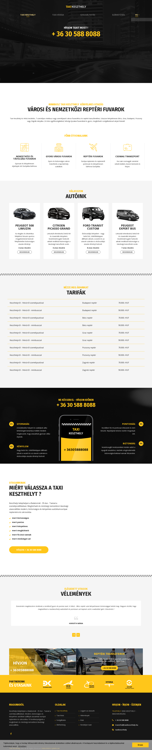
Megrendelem (24, 252)
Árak (82, 717)
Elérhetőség (118, 15)
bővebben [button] (22, 746)
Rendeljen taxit (86, 722)
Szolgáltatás (87, 15)
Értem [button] (140, 745)
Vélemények (84, 713)
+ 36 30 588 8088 (76, 34)
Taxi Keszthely (27, 15)
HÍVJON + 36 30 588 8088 (28, 547)
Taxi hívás (60, 713)
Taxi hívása (58, 15)
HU (136, 15)
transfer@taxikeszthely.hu (126, 722)
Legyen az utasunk (87, 708)
